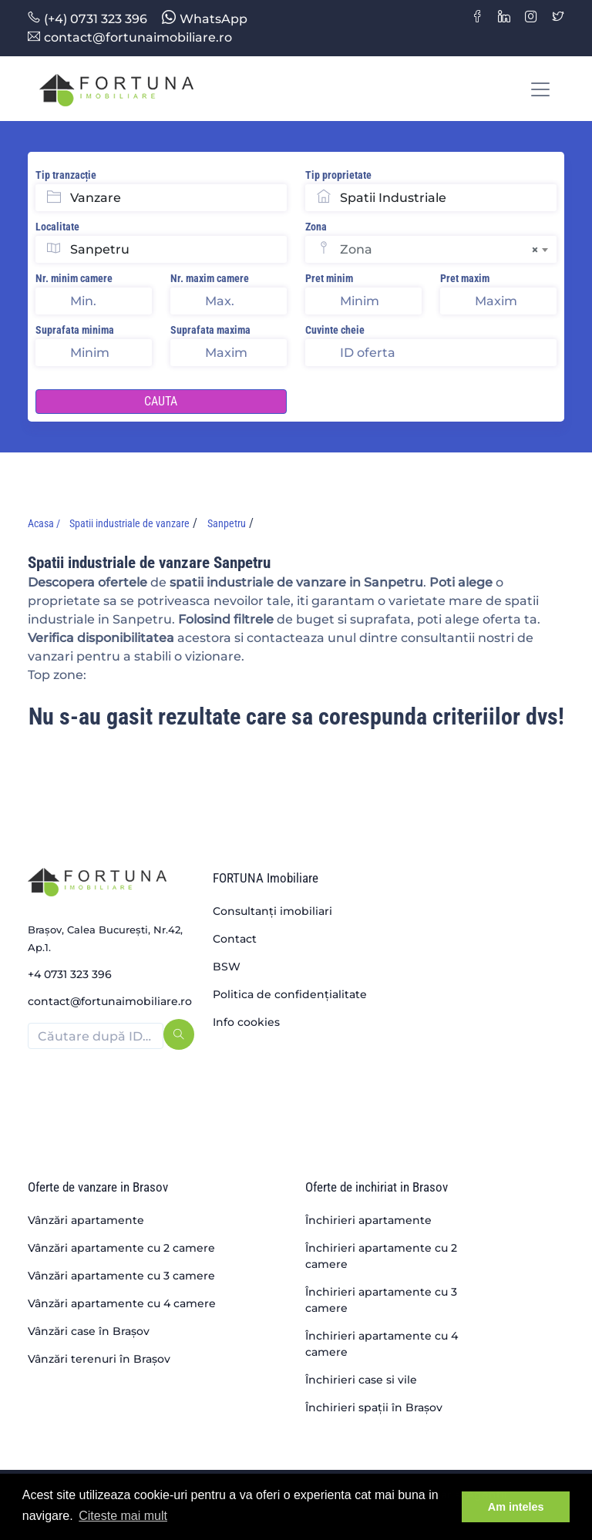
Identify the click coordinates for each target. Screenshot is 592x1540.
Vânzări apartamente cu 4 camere (122, 1303)
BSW (226, 966)
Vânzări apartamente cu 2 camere (121, 1248)
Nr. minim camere (74, 278)
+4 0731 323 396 (70, 974)
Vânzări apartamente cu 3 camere (121, 1276)
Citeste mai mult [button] (123, 1515)
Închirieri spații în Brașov (373, 1407)
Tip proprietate (338, 175)
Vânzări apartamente (86, 1220)
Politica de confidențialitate (290, 994)
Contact (235, 939)
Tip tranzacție (65, 175)
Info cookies (246, 1022)
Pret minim (329, 278)
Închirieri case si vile (361, 1380)
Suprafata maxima (210, 330)
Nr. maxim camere (209, 278)
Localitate (57, 226)
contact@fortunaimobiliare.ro (130, 37)
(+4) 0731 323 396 (87, 19)
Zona (316, 226)
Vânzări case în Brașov (89, 1331)
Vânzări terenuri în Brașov (99, 1359)
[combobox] (448, 249)
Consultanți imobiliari (272, 911)
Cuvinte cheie (335, 330)
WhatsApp (204, 19)
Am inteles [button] (516, 1507)
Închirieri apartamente (368, 1220)
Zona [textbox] (439, 250)
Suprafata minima (74, 330)
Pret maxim (464, 278)
